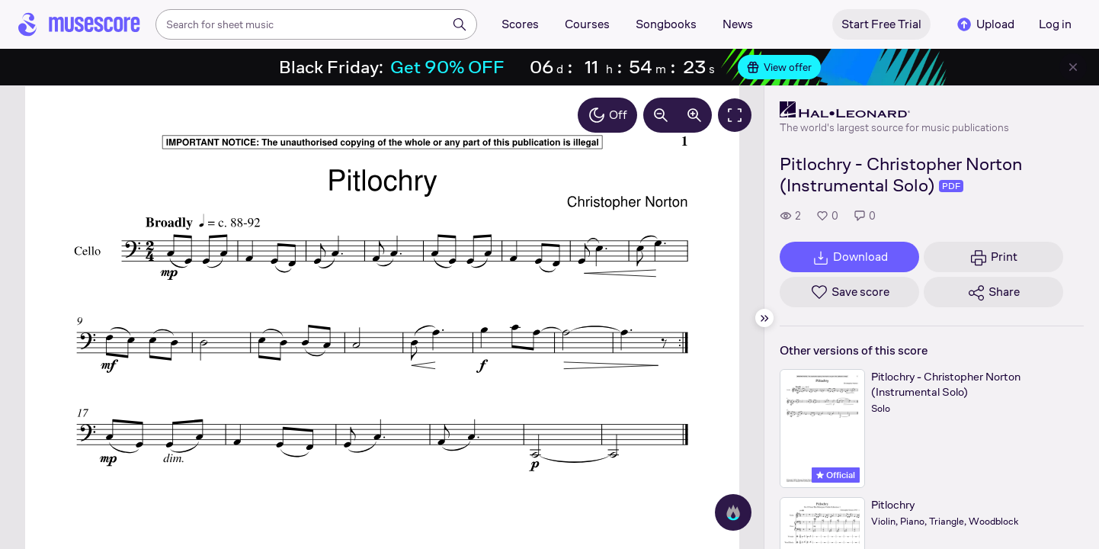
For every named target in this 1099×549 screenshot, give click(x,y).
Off (607, 115)
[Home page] (79, 24)
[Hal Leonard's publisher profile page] (894, 109)
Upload (984, 24)
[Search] (459, 24)
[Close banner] (1073, 67)
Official (835, 475)
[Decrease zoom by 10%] (661, 115)
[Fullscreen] (734, 115)
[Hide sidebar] (764, 318)
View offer (779, 67)
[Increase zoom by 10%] (694, 115)
